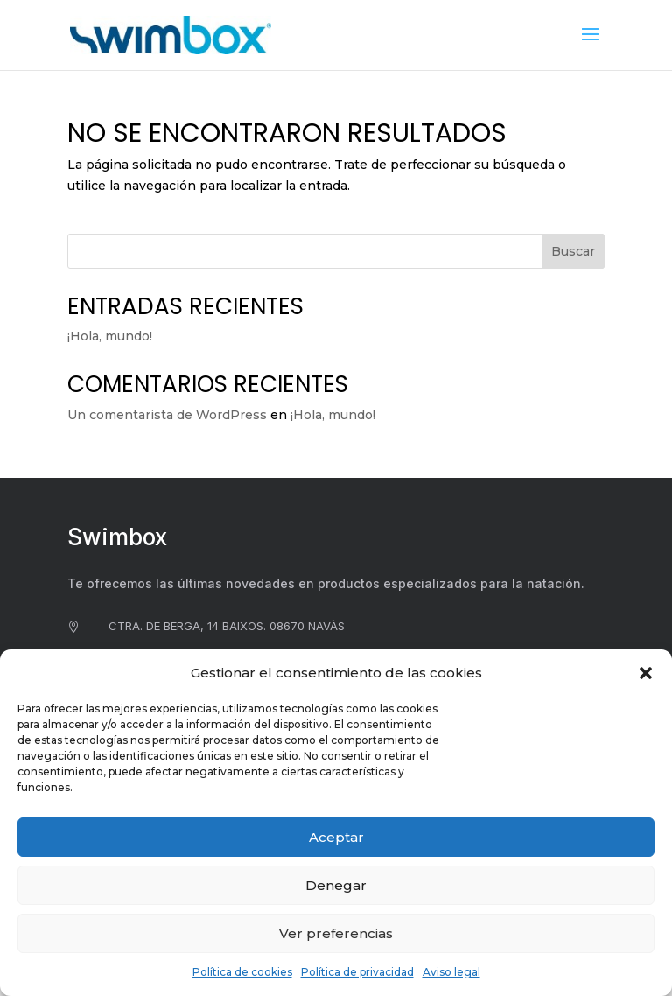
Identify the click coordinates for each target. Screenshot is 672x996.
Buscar (573, 251)
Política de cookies (242, 971)
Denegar (336, 885)
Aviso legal (451, 971)
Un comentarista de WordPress (167, 415)
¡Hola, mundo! (109, 336)
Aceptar (336, 837)
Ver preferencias (336, 933)
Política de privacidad (357, 971)
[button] (645, 673)
